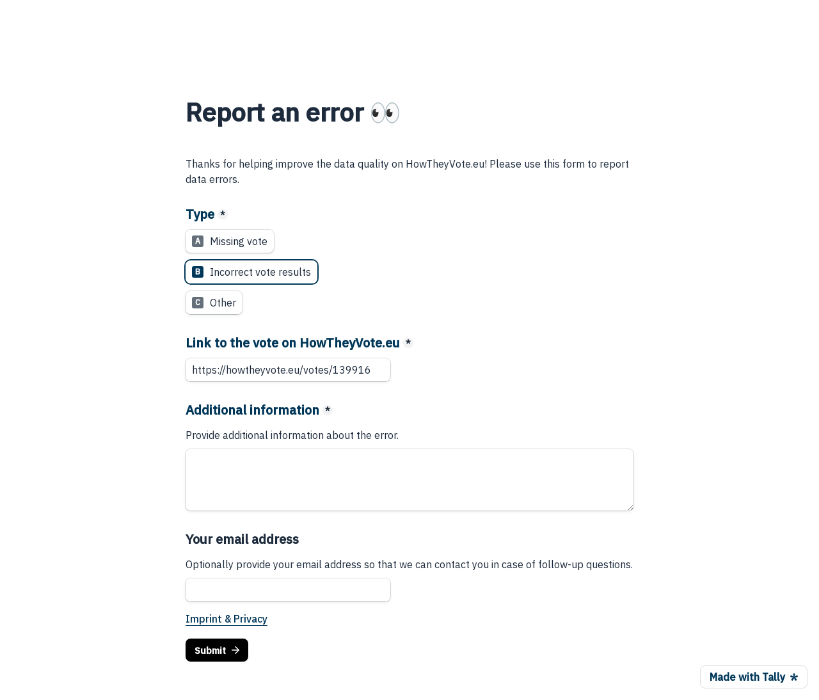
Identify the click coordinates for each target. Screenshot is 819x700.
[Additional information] (409, 480)
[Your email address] (288, 589)
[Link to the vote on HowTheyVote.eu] (288, 369)
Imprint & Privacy (226, 618)
